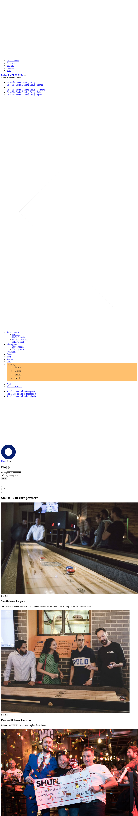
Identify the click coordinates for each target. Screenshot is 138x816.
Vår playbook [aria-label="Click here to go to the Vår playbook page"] (18, 349)
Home (3, 461)
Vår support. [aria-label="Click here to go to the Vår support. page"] (12, 344)
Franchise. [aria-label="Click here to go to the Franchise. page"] (11, 63)
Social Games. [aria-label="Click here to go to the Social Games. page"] (13, 60)
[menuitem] (74, 334)
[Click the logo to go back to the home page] (69, 56)
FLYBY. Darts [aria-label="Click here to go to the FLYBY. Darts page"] (18, 337)
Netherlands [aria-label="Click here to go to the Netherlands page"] (20, 374)
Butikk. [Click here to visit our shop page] (4, 75)
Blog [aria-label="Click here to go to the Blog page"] (9, 357)
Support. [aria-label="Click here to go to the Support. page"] (10, 65)
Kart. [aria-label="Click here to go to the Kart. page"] (9, 70)
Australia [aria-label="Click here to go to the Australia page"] (19, 367)
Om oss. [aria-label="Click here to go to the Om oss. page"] (10, 68)
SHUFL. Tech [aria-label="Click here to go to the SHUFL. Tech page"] (18, 342)
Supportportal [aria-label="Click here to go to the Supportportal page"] (18, 347)
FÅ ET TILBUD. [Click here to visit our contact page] (15, 75)
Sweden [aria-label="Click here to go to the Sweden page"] (18, 378)
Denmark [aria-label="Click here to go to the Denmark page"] (19, 371)
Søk (3, 475)
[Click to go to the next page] (1, 492)
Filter (4, 478)
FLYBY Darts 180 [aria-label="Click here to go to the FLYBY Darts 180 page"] (20, 339)
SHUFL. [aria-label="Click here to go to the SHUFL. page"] (16, 334)
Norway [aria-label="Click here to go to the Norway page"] (11, 365)
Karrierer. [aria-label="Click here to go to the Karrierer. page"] (11, 359)
